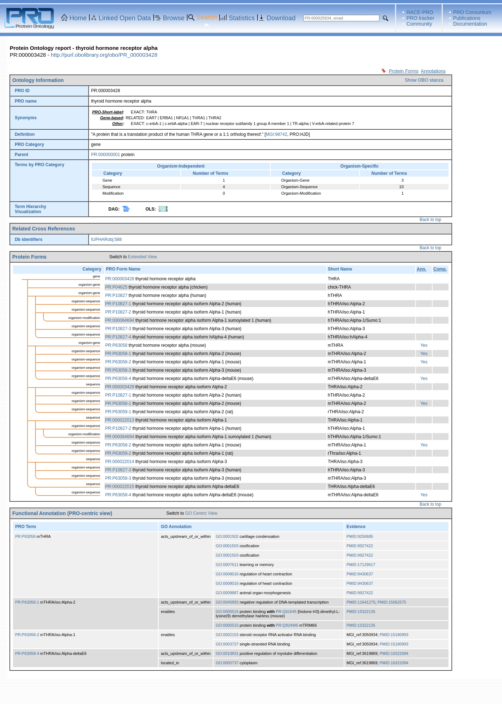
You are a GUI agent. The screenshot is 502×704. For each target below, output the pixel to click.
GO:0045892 (227, 602)
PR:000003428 (119, 278)
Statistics (242, 18)
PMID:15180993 (393, 634)
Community (419, 24)
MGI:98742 (276, 134)
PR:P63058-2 (118, 361)
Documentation (470, 24)
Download (281, 18)
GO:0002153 (227, 634)
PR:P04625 (116, 287)
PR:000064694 (119, 320)
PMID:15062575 (391, 602)
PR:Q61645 (286, 611)
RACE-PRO (420, 12)
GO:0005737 (227, 663)
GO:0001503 (227, 546)
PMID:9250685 (360, 536)
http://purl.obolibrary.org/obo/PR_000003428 (104, 55)
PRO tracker (420, 18)
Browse (174, 18)
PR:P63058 (116, 345)
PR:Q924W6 (287, 625)
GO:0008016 (227, 574)
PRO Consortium (472, 12)
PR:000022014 (119, 461)
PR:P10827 (116, 295)
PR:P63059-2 (118, 453)
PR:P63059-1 (118, 411)
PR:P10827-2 (118, 312)
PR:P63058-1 (118, 353)
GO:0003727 (227, 644)
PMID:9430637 (360, 574)
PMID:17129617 (361, 564)
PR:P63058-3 (118, 370)
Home (78, 18)
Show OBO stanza (424, 80)
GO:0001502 (227, 536)
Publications (467, 18)
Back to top (430, 219)
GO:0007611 (227, 564)
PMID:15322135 (361, 611)
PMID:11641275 (361, 602)
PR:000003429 (119, 386)
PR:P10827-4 (118, 337)
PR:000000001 (105, 154)
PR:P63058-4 (118, 378)
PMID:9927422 (360, 546)
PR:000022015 (119, 486)
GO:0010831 (227, 653)
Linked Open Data (125, 18)
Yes (424, 345)
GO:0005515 (227, 611)
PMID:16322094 (393, 653)
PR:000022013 (119, 420)
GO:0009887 (227, 593)
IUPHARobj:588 (106, 239)
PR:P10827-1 (118, 303)
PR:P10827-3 (118, 328)
